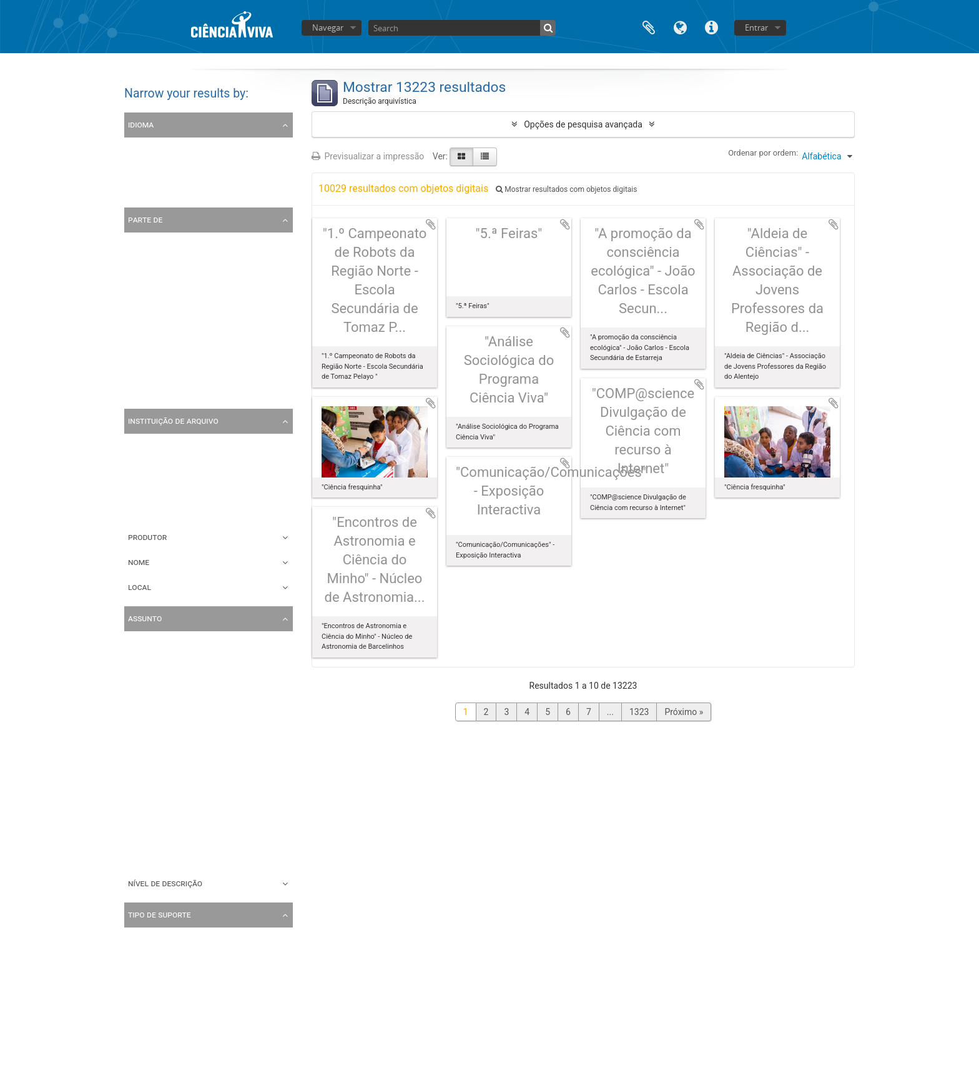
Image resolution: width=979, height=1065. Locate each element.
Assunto (145, 618)
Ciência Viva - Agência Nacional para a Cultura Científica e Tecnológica (263, 487)
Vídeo (138, 981)
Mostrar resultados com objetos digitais (566, 189)
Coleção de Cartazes (167, 349)
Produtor (147, 537)
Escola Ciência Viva (164, 663)
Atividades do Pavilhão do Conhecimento (206, 748)
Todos (139, 243)
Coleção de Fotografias (172, 264)
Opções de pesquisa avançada (583, 124)
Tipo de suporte (159, 914)
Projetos (143, 833)
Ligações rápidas (711, 26)
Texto (137, 1002)
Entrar (756, 27)
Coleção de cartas (162, 392)
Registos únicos (158, 148)
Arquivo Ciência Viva (166, 286)
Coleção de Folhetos (166, 328)
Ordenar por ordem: (763, 153)
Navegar (327, 27)
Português (147, 169)
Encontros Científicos (168, 791)
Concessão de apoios (168, 769)
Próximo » (683, 712)
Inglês (138, 191)
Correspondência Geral (171, 812)
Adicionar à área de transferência (431, 224)
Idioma (680, 26)
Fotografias (149, 706)
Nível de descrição (165, 883)
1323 (639, 712)
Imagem (143, 959)
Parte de (145, 219)
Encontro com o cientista (175, 684)
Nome (138, 562)
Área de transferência (648, 26)
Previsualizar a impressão (368, 156)
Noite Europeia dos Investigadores (193, 854)
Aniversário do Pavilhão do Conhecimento (207, 727)
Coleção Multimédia (165, 307)
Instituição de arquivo (173, 421)
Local (139, 587)
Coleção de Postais (164, 371)
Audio (138, 1023)
